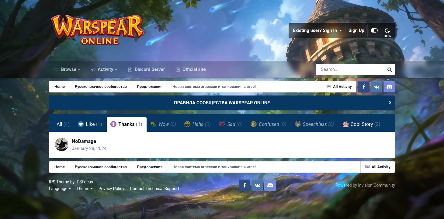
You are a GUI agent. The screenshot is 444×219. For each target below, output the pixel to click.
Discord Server (149, 69)
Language (60, 188)
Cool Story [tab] (361, 124)
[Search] (332, 69)
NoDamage (84, 141)
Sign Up (356, 30)
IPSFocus (84, 181)
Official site (193, 69)
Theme (84, 188)
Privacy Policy (111, 188)
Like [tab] (90, 124)
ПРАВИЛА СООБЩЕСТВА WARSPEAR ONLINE (222, 103)
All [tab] (63, 124)
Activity (106, 69)
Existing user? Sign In (317, 30)
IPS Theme (59, 181)
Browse (69, 69)
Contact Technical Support (154, 188)
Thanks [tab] (126, 124)
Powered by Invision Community (365, 185)
